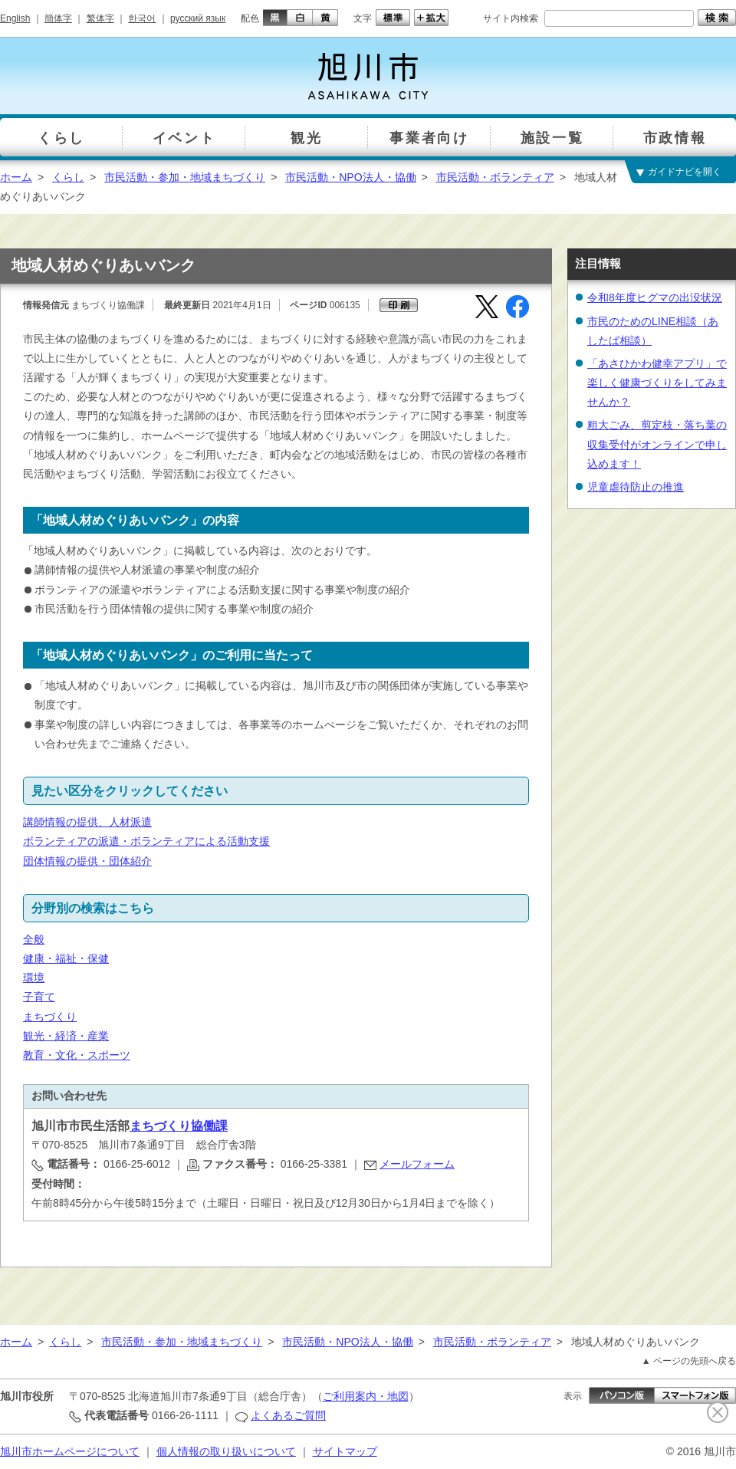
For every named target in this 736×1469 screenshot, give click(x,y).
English (15, 18)
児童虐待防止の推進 (635, 487)
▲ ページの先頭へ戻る (689, 1361)
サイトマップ (345, 1451)
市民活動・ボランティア (495, 177)
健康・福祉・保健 (66, 958)
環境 (33, 977)
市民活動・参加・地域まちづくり (184, 177)
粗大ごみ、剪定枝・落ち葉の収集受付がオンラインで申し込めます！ (657, 444)
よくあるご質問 (288, 1415)
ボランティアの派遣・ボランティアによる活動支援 (146, 841)
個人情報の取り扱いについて (226, 1451)
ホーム (16, 177)
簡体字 (58, 18)
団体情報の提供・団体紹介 (87, 861)
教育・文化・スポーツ (76, 1055)
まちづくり (50, 1017)
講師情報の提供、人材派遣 (87, 822)
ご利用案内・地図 (366, 1396)
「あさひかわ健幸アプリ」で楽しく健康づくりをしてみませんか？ (657, 382)
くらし (68, 177)
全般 (33, 939)
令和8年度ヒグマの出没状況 (654, 297)
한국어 (142, 18)
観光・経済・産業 (66, 1036)
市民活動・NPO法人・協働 (350, 177)
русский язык (197, 18)
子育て (39, 997)
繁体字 (100, 18)
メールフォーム (417, 1164)
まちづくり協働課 (179, 1125)
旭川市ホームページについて (70, 1451)
